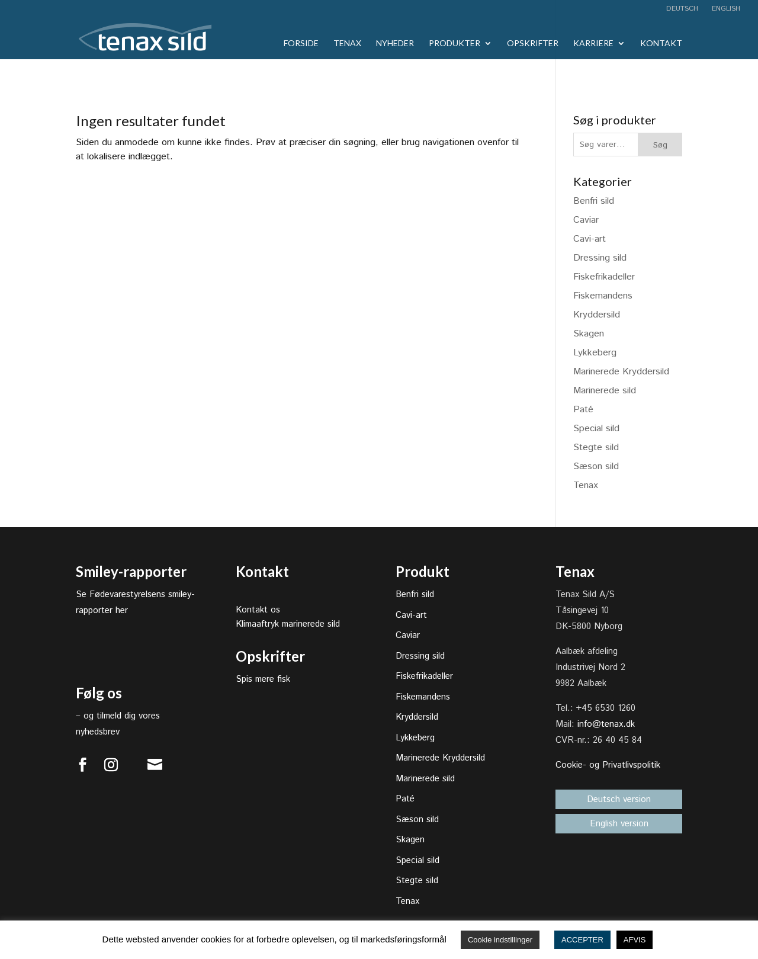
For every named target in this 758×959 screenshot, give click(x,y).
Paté (583, 409)
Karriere (593, 43)
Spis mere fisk (263, 679)
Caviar (586, 220)
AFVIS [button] (635, 939)
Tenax (347, 43)
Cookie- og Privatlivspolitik (607, 765)
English (724, 9)
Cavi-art (589, 239)
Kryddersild (596, 315)
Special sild (596, 428)
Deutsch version (619, 799)
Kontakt (661, 43)
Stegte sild (596, 447)
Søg (660, 145)
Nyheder (395, 43)
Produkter (454, 43)
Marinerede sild (604, 390)
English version (619, 823)
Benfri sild (593, 201)
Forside (301, 43)
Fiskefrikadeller (604, 277)
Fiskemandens (602, 296)
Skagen (588, 334)
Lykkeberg (594, 353)
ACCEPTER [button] (582, 939)
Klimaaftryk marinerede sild (288, 624)
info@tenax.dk (606, 724)
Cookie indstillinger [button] (500, 939)
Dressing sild (600, 258)
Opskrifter (532, 43)
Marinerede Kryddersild (621, 372)
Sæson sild (596, 466)
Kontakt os (258, 610)
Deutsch (682, 9)
